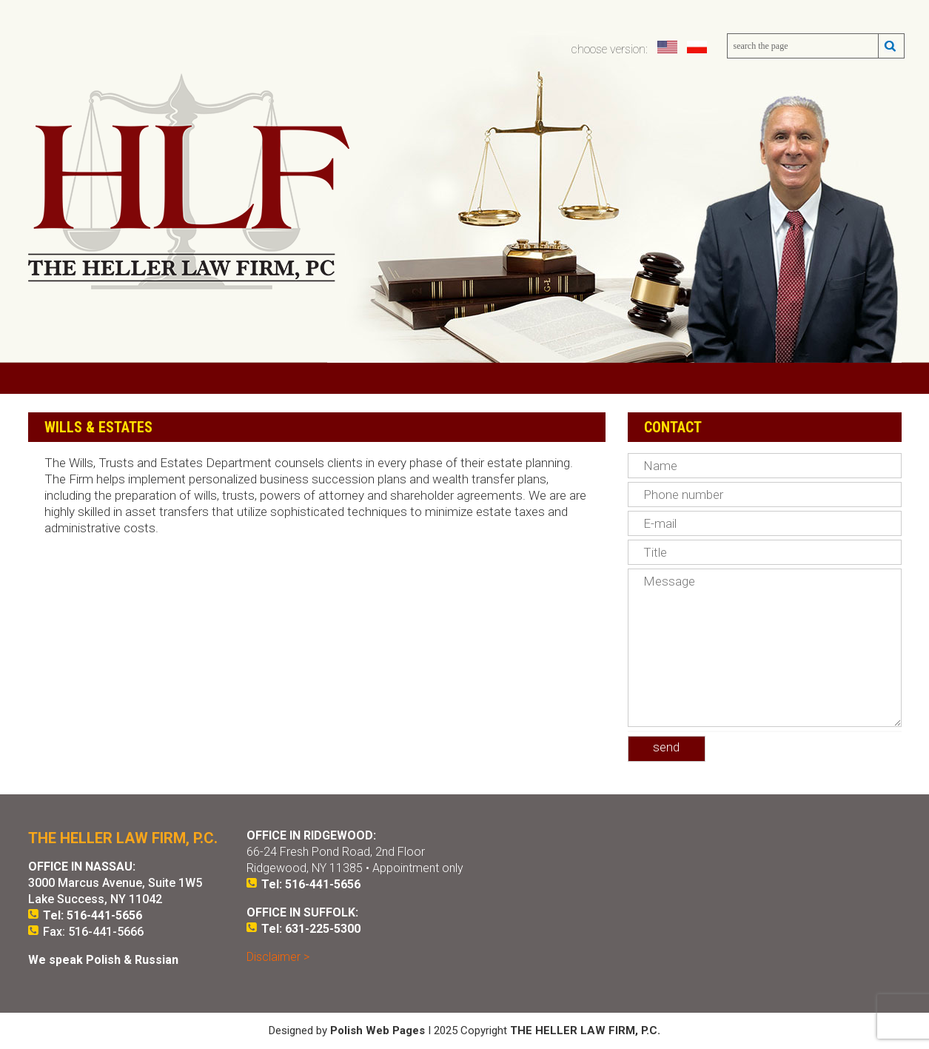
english (668, 47)
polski (698, 47)
